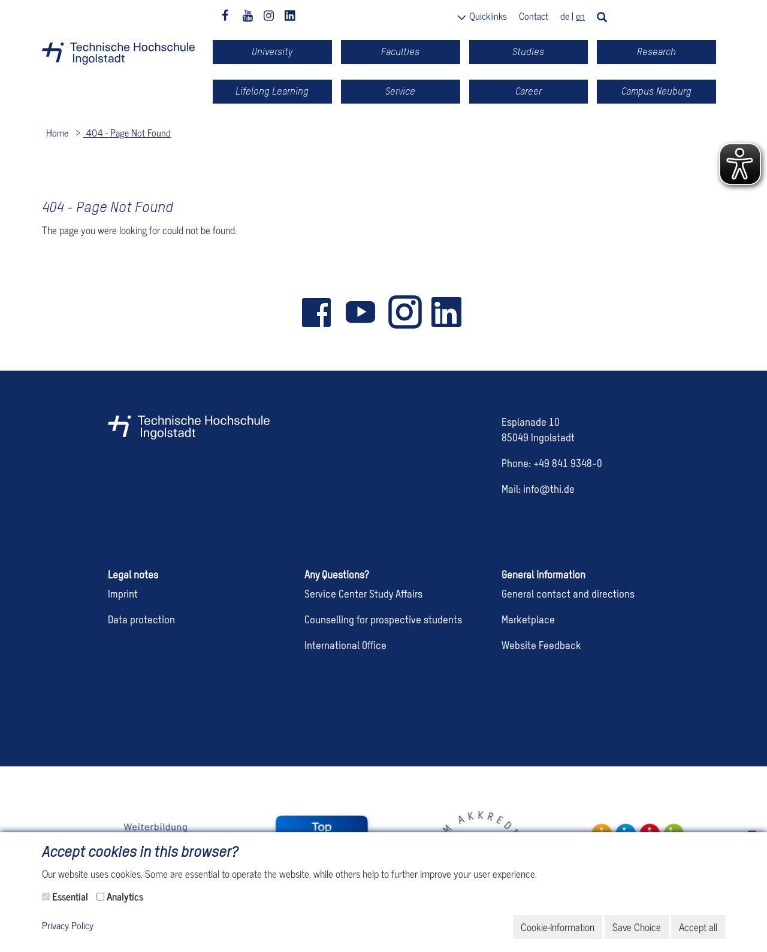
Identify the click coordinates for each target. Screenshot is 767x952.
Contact (533, 16)
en (580, 15)
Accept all (698, 926)
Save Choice (636, 926)
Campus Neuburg (656, 91)
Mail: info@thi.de (538, 490)
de (564, 15)
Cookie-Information (557, 926)
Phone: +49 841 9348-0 (552, 464)
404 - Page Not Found (127, 132)
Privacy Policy (67, 926)
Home (57, 132)
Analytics (125, 896)
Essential (70, 896)
